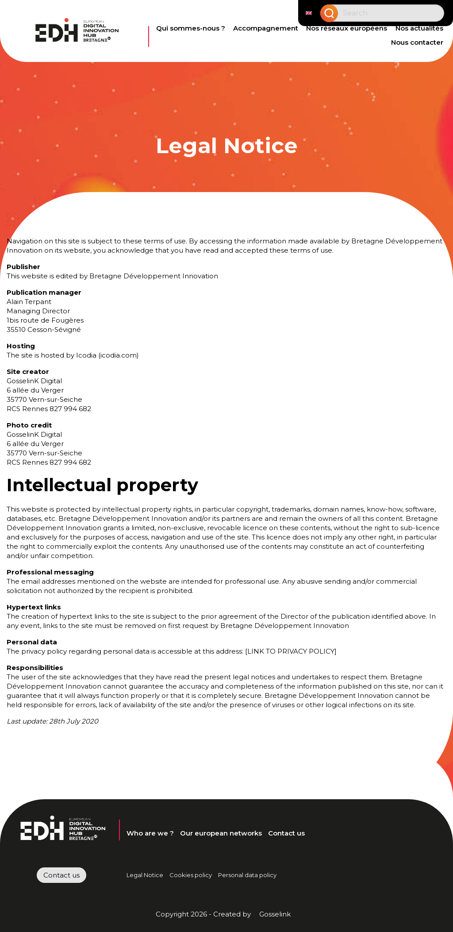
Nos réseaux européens (346, 28)
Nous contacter (417, 42)
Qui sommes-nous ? (190, 28)
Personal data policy (247, 874)
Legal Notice (145, 874)
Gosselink (275, 914)
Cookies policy (190, 874)
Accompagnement (265, 28)
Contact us (286, 833)
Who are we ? (150, 833)
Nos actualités (419, 28)
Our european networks (221, 833)
